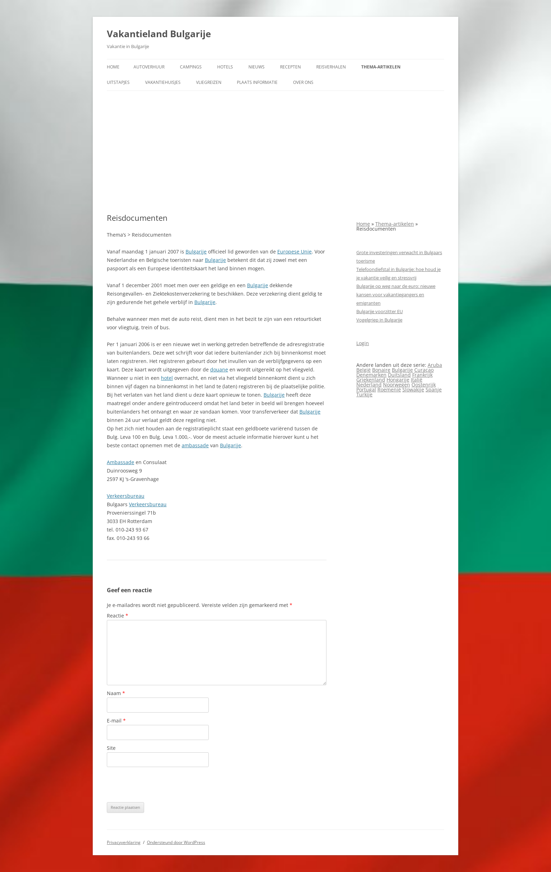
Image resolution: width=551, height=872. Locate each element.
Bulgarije (196, 251)
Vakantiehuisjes (163, 82)
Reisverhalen (331, 67)
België (363, 369)
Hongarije (398, 379)
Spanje (434, 389)
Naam (116, 693)
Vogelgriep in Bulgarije (379, 320)
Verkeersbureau (125, 496)
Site (111, 748)
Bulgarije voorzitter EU (379, 311)
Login (362, 343)
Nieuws (256, 67)
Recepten (290, 67)
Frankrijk (422, 374)
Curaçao (424, 369)
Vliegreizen (208, 82)
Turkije (364, 394)
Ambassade (120, 462)
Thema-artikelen (381, 67)
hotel (167, 378)
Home (113, 67)
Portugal (366, 389)
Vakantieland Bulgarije (159, 33)
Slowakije (413, 389)
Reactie (117, 615)
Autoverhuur (149, 67)
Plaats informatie (257, 82)
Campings (191, 67)
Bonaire (381, 369)
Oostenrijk (423, 384)
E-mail (116, 720)
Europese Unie (294, 251)
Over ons (303, 82)
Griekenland (370, 379)
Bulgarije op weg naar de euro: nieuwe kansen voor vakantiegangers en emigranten (395, 294)
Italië (416, 379)
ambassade (195, 445)
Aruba (435, 365)
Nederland (369, 384)
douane (219, 369)
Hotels (225, 67)
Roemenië (389, 389)
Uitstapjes (118, 82)
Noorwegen (396, 384)
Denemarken (371, 374)
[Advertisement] (275, 152)
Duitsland (399, 374)
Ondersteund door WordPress (176, 842)
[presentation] (160, 784)
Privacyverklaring (124, 842)
